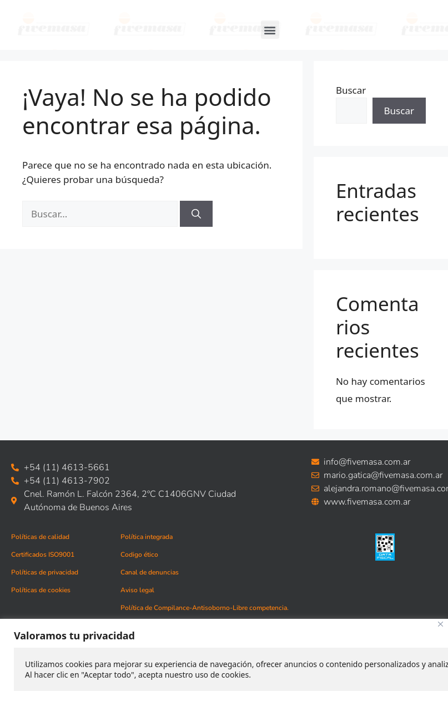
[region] (224, 665)
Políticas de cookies (41, 590)
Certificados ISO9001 (42, 554)
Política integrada (146, 536)
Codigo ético (139, 554)
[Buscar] (196, 214)
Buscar (351, 90)
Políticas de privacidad (44, 572)
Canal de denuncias (149, 572)
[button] (270, 30)
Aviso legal (137, 590)
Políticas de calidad (40, 536)
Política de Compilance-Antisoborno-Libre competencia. (204, 607)
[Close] (440, 624)
